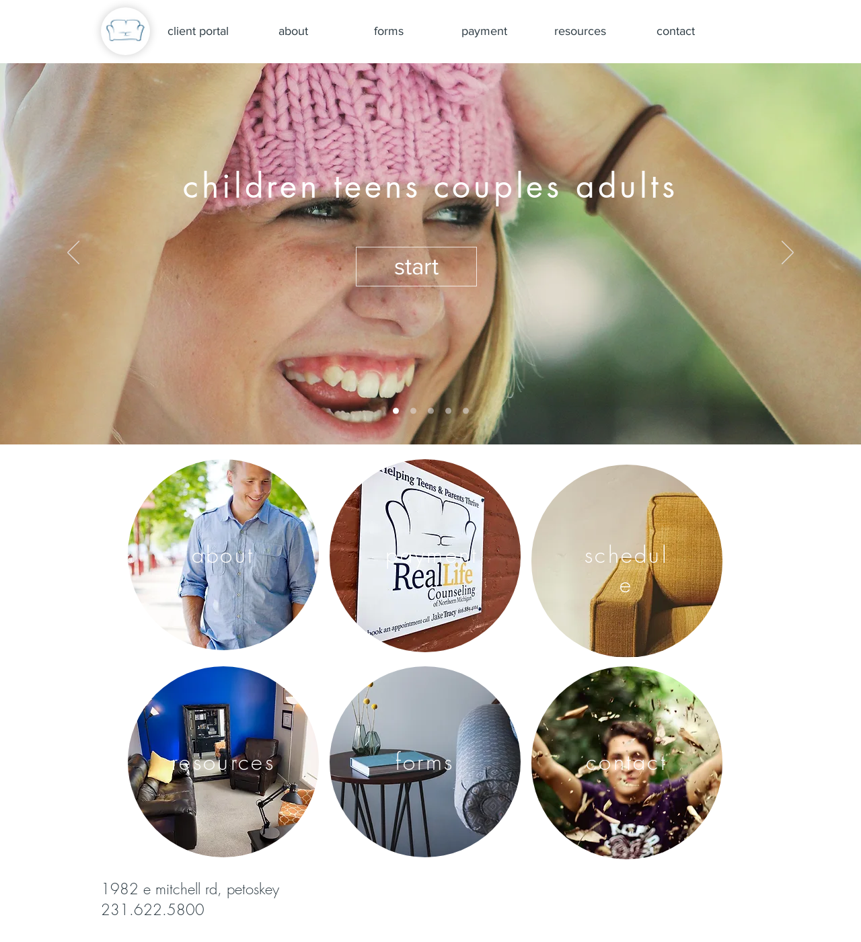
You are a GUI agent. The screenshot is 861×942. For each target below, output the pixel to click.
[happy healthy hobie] (413, 411)
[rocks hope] (448, 411)
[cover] (396, 411)
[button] (416, 266)
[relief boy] (431, 411)
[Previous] (73, 253)
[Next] (788, 253)
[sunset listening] (466, 411)
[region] (223, 554)
